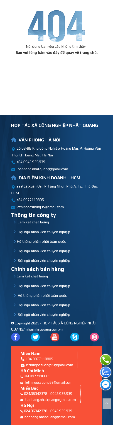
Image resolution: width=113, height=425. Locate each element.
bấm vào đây (48, 52)
